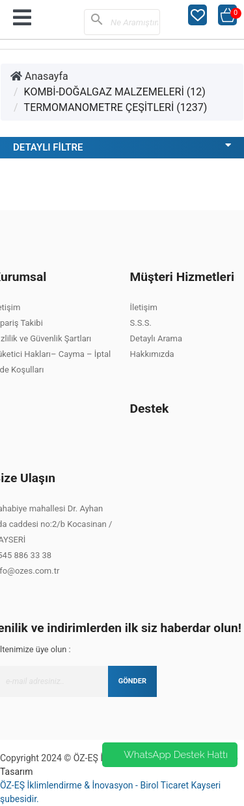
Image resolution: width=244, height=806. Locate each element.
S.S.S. (141, 323)
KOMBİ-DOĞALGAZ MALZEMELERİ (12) (115, 92)
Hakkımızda (152, 354)
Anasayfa (39, 76)
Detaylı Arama (156, 338)
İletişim (143, 307)
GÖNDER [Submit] (132, 681)
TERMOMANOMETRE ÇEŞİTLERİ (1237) (116, 107)
